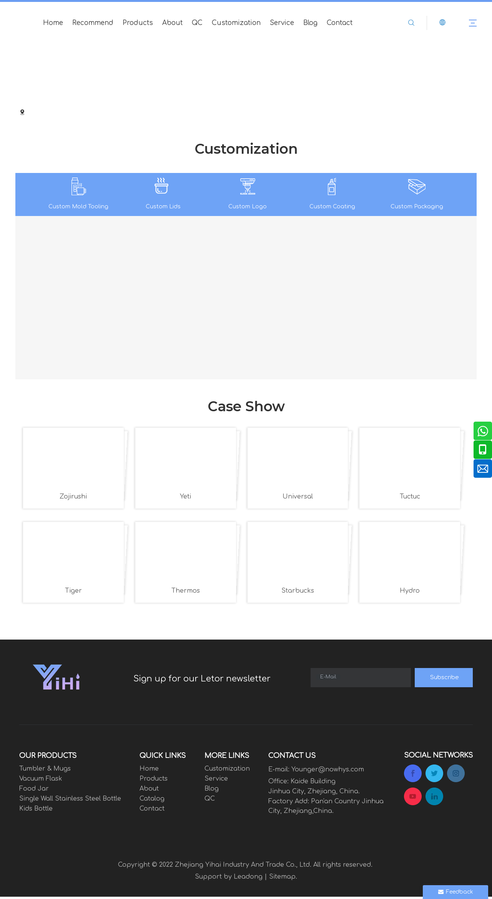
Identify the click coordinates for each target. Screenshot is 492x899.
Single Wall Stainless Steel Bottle (70, 801)
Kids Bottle (36, 811)
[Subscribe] (444, 680)
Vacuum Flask (40, 781)
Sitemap (282, 878)
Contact (339, 23)
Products (138, 23)
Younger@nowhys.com (327, 771)
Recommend (92, 23)
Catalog (152, 801)
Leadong (248, 878)
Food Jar (34, 791)
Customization (236, 23)
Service (282, 23)
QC (197, 23)
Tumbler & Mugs (45, 771)
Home (53, 23)
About (172, 23)
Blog (310, 23)
